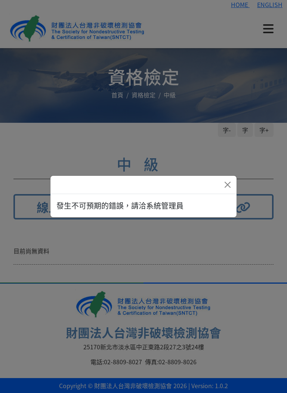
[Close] (228, 185)
